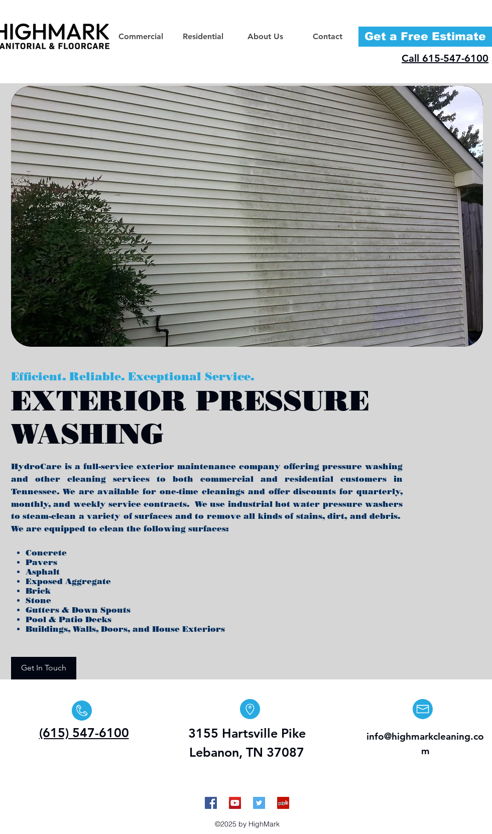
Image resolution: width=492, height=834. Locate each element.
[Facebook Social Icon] (211, 803)
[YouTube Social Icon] (235, 803)
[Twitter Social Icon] (259, 803)
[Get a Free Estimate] (425, 37)
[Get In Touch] (43, 668)
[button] (140, 36)
